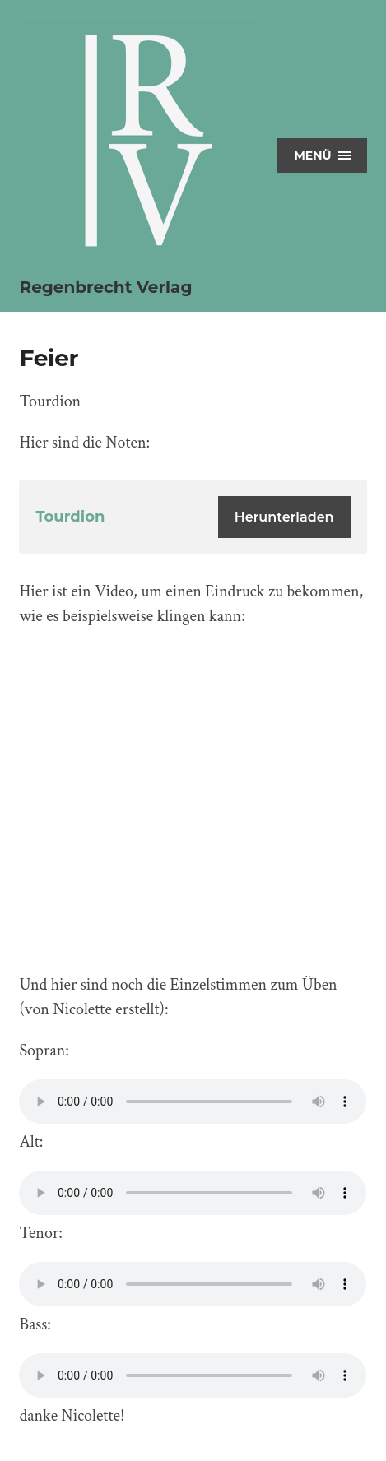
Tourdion (70, 517)
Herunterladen (284, 517)
